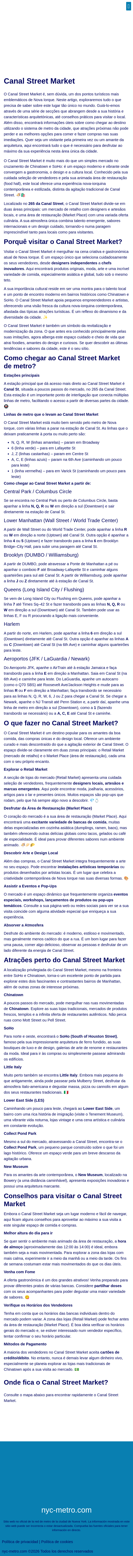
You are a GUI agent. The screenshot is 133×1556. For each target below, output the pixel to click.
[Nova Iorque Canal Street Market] (66, 1421)
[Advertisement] (66, 41)
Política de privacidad (20, 1542)
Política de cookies (57, 1542)
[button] (128, 6)
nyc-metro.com (66, 1510)
